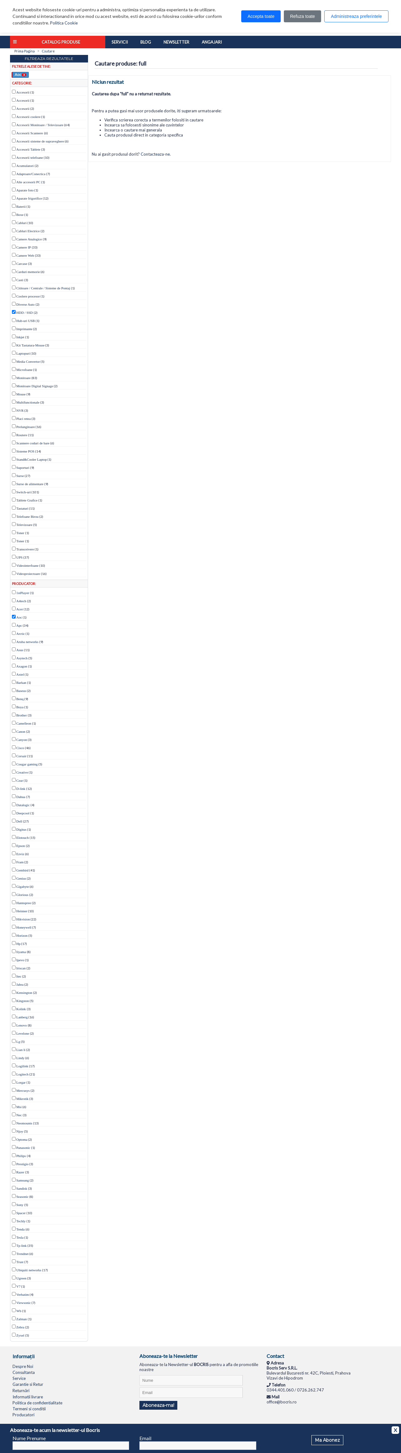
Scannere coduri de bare (32, 443)
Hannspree (23, 903)
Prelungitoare (25, 427)
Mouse (21, 394)
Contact (275, 1356)
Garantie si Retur (28, 1384)
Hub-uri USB (25, 321)
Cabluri (21, 223)
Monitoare (23, 378)
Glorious (22, 895)
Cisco (20, 748)
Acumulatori (25, 166)
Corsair (21, 756)
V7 (18, 1286)
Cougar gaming (27, 764)
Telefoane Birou (27, 516)
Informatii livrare (28, 1396)
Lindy (20, 1058)
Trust (19, 1262)
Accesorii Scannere (30, 133)
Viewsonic (23, 1303)
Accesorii (22, 92)
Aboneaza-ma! (158, 1405)
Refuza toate (302, 16)
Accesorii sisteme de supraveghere (40, 141)
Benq (19, 699)
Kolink (21, 1009)
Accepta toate (260, 16)
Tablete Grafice (27, 500)
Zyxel (20, 1335)
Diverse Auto (25, 304)
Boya (19, 707)
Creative (22, 772)
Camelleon (23, 723)
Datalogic (23, 805)
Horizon (22, 935)
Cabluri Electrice (28, 231)
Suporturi (22, 467)
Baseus (21, 691)
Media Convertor (28, 361)
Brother (21, 715)
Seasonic (22, 1196)
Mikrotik (22, 1099)
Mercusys (23, 1090)
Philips (21, 1156)
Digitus (21, 829)
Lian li (20, 1050)
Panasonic (23, 1148)
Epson (20, 846)
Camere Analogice (29, 239)
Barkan (21, 682)
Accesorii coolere (28, 117)
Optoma (21, 1139)
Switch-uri (23, 492)
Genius (21, 878)
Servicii (120, 42)
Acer (19, 609)
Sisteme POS (25, 451)
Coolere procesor (28, 296)
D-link (20, 789)
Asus (19, 650)
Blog (145, 42)
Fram (19, 862)
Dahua (20, 797)
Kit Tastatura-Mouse (30, 345)
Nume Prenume (29, 1438)
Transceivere (25, 549)
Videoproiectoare (28, 574)
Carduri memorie (28, 272)
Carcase (21, 263)
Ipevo (20, 960)
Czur (19, 780)
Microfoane (24, 370)
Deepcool (22, 813)
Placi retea (23, 419)
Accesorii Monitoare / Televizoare (39, 125)
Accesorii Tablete (28, 149)
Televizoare (24, 525)
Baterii (21, 206)
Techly (21, 1221)
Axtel (20, 674)
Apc (19, 625)
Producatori (23, 1414)
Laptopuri (23, 353)
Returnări (21, 1390)
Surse (20, 476)
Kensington (24, 993)
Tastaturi (22, 508)
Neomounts (24, 1123)
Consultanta (24, 1372)
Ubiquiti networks (28, 1270)
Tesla (19, 1237)
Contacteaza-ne (155, 154)
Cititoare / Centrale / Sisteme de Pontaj (43, 288)
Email (145, 1438)
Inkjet (20, 337)
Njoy (19, 1131)
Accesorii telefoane (29, 157)
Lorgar (21, 1082)
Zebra (20, 1327)
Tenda (20, 1229)
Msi (19, 1107)
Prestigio (22, 1164)
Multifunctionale (27, 402)
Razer (20, 1172)
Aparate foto (25, 190)
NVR (19, 410)
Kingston (22, 1001)
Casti (19, 280)
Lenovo (21, 1025)
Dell (19, 821)
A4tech (21, 601)
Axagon (21, 666)
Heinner (21, 911)
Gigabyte (22, 886)
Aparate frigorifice (29, 198)
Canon (20, 731)
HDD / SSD (24, 312)
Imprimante (24, 329)
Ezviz (20, 854)
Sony (19, 1205)
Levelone (22, 1033)
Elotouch (22, 837)
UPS (19, 557)
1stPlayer (22, 593)
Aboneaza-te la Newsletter (168, 1356)
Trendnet (22, 1254)
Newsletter (176, 42)
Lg (18, 1041)
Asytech (22, 658)
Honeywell (23, 927)
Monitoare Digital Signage (34, 386)
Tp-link (21, 1245)
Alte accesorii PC (28, 182)
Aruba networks (27, 642)
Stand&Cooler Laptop (31, 459)
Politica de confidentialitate (37, 1402)
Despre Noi (23, 1366)
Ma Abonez (327, 1440)
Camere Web (25, 255)
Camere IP (23, 247)
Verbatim (22, 1294)
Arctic (20, 633)
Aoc (20, 74)
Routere (21, 435)
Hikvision (23, 919)
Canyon (21, 740)
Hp (18, 944)
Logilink (22, 1066)
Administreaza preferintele (356, 16)
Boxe (19, 215)
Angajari (212, 42)
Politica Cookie (64, 22)
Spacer (21, 1213)
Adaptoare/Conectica (30, 174)
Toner (20, 533)
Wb (18, 1311)
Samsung (22, 1180)
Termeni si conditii (29, 1408)
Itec (18, 976)
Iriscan (21, 968)
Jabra (19, 984)
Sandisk (21, 1188)
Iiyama (21, 952)
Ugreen (21, 1278)
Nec (19, 1115)
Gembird (22, 870)
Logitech (22, 1074)
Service (19, 1378)
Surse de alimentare (30, 484)
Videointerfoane (27, 565)
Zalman (21, 1319)
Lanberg (22, 1017)
